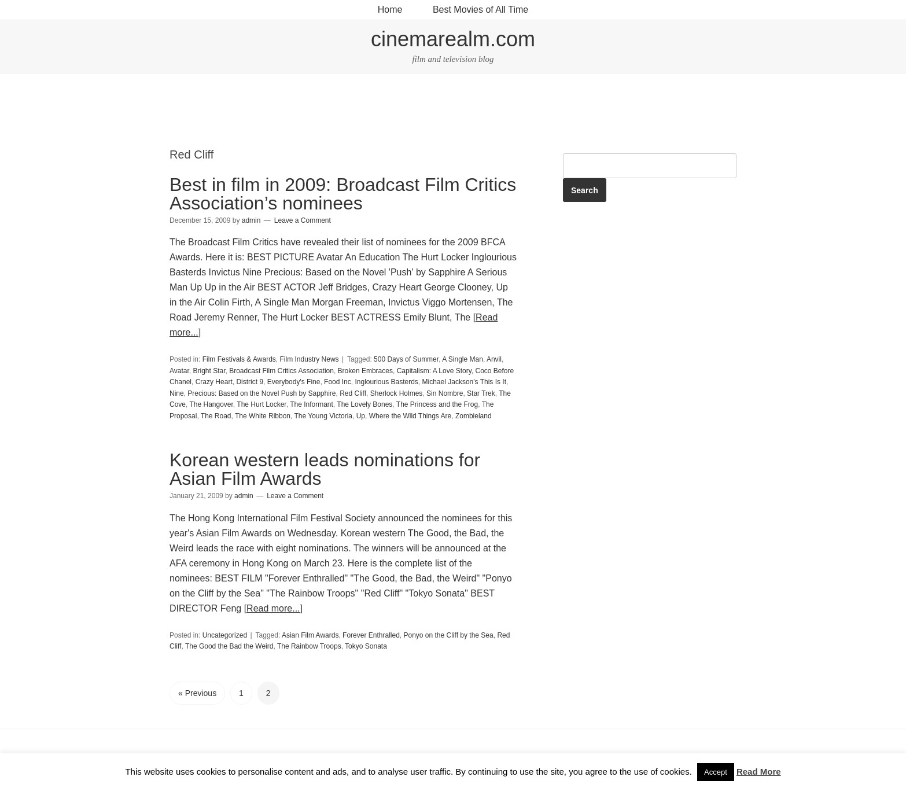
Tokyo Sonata (366, 646)
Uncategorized (224, 635)
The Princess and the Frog (437, 404)
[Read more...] (273, 608)
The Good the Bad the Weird (229, 646)
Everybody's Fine (294, 382)
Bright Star (209, 371)
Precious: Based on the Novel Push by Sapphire (261, 393)
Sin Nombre (444, 393)
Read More (758, 771)
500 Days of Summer (406, 359)
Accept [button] (715, 772)
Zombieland (473, 416)
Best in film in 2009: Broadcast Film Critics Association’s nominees (343, 193)
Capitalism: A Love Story (434, 371)
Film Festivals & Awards (239, 359)
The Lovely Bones (364, 404)
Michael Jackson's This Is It (464, 382)
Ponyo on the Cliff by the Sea (448, 635)
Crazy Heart (214, 382)
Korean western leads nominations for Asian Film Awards (325, 469)
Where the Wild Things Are (410, 416)
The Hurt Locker (261, 404)
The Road (216, 416)
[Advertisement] (453, 112)
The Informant (311, 404)
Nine (177, 393)
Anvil (494, 359)
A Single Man (462, 359)
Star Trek (481, 393)
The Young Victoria (323, 416)
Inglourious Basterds (386, 382)
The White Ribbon (262, 416)
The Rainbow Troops (309, 646)
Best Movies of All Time (480, 9)
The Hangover (211, 404)
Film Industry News (309, 359)
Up (360, 416)
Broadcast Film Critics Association (281, 371)
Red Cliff (353, 393)
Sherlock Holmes (396, 393)
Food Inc (337, 382)
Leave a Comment (302, 220)
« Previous (197, 693)
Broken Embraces (365, 371)
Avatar (179, 371)
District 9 (249, 382)
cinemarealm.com (453, 39)
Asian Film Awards (310, 635)
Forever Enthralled (371, 635)
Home (390, 9)
